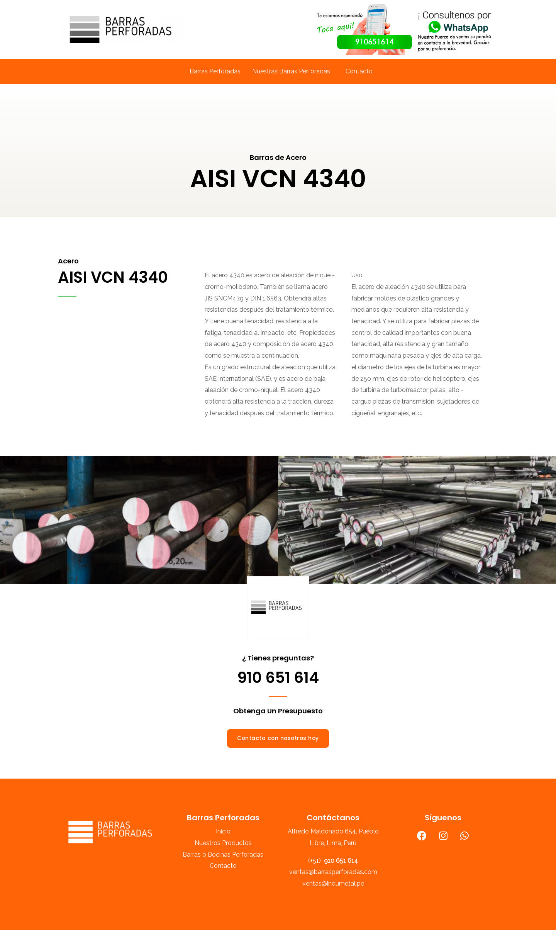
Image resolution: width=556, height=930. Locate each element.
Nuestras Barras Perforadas (291, 71)
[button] (278, 738)
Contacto (359, 71)
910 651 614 (278, 677)
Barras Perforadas (215, 71)
